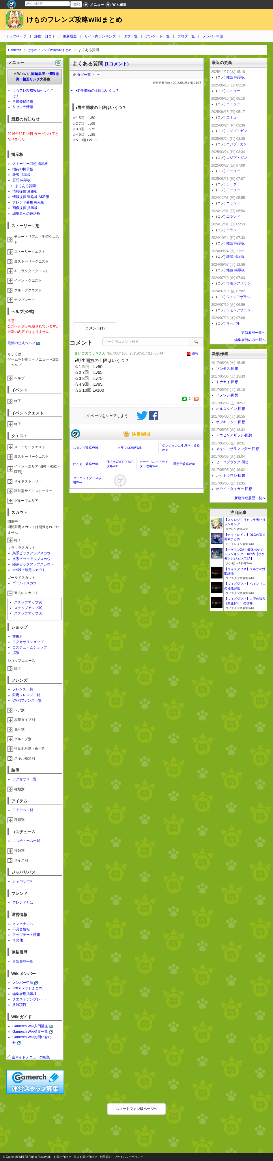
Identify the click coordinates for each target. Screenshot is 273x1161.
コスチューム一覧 (26, 841)
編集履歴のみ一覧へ (249, 340)
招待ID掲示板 (22, 169)
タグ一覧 (131, 36)
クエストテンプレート (29, 999)
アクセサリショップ (28, 642)
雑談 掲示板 (21, 175)
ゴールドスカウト (26, 583)
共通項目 (19, 1005)
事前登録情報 (22, 101)
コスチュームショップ (29, 647)
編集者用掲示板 (24, 994)
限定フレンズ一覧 (26, 695)
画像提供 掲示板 (25, 208)
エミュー (233, 91)
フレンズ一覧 (22, 689)
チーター (233, 171)
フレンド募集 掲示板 (28, 202)
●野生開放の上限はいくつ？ (97, 90)
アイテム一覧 (22, 810)
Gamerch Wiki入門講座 (30, 1026)
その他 (17, 940)
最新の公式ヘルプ (21, 343)
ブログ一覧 (186, 36)
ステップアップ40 (28, 608)
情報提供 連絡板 (25, 191)
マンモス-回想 (227, 369)
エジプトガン (236, 131)
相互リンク (31, 79)
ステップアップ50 (28, 613)
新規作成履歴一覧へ (249, 498)
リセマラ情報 (22, 107)
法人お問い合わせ (85, 1156)
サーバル (233, 323)
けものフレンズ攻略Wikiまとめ (74, 19)
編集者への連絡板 (26, 214)
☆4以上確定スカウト (29, 570)
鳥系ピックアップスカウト (33, 553)
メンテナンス (22, 924)
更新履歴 (70, 36)
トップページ (16, 36)
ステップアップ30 (28, 602)
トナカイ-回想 (227, 382)
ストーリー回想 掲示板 (30, 164)
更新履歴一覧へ (253, 333)
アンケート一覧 (157, 36)
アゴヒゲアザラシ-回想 (234, 435)
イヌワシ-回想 (227, 395)
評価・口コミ (44, 36)
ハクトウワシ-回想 (230, 476)
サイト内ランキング (100, 36)
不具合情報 (21, 929)
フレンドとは (22, 902)
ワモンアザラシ (238, 283)
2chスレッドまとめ (27, 988)
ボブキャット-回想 (230, 422)
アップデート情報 (26, 935)
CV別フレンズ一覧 (27, 700)
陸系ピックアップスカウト (33, 564)
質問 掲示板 (21, 180)
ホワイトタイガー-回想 (234, 489)
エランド (233, 203)
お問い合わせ (62, 1156)
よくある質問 (25, 186)
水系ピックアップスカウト (33, 559)
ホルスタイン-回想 (230, 409)
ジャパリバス (22, 881)
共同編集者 (36, 74)
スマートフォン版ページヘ (136, 1109)
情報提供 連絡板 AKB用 (30, 197)
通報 (195, 353)
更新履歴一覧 (22, 962)
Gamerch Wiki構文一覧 (30, 1032)
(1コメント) (117, 63)
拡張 (15, 653)
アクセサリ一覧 (24, 779)
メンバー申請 (213, 36)
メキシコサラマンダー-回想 (237, 449)
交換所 (17, 636)
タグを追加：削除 (98, 74)
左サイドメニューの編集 (28, 1057)
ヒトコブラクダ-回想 (232, 462)
